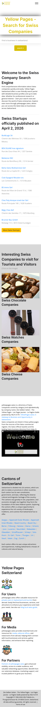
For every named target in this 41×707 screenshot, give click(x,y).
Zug (15, 538)
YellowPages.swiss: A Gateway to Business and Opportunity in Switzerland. (19, 417)
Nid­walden (31, 529)
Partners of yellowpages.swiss (13, 664)
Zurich (21, 538)
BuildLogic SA (7, 135)
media (14, 633)
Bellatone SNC (7, 158)
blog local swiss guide (29, 607)
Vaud (4, 538)
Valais (10, 538)
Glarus (28, 526)
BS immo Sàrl (7, 187)
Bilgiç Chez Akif (8, 210)
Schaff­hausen (17, 532)
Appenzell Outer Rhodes (19, 520)
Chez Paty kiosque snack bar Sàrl (15, 200)
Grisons (35, 526)
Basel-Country (20, 523)
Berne (4, 526)
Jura (4, 529)
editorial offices (24, 633)
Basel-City (32, 523)
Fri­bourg (11, 526)
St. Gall (11, 535)
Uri (32, 535)
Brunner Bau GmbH (10, 220)
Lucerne (11, 529)
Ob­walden (6, 532)
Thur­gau (25, 535)
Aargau (4, 520)
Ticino (18, 535)
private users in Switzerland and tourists (17, 600)
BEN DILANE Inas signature (13, 148)
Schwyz (28, 532)
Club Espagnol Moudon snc (13, 177)
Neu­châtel (21, 529)
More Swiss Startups (11, 230)
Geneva (20, 526)
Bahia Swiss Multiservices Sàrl (14, 168)
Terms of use (20, 704)
